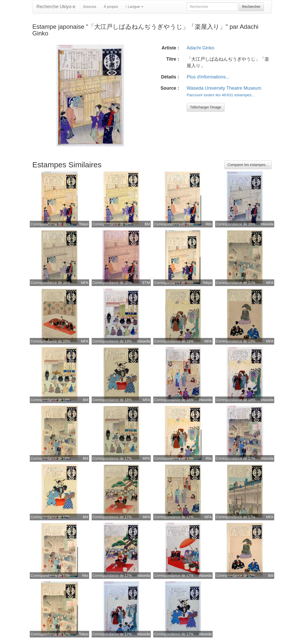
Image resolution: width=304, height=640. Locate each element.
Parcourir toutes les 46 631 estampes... (221, 95)
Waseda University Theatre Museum (224, 88)
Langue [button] (134, 7)
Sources (89, 7)
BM (147, 224)
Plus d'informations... (208, 76)
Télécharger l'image (205, 107)
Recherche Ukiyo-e (55, 6)
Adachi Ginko (200, 47)
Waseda (266, 224)
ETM (146, 283)
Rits (208, 224)
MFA (84, 283)
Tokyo (83, 224)
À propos (111, 7)
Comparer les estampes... (248, 165)
